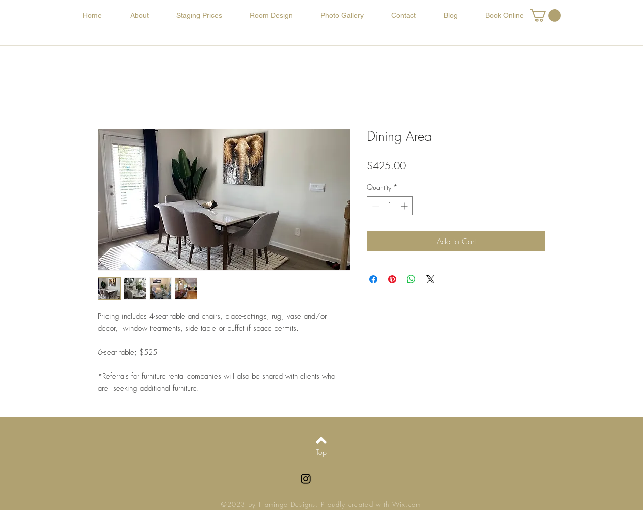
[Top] (321, 452)
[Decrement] (374, 206)
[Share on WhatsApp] (411, 279)
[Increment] (405, 206)
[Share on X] (430, 279)
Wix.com (406, 504)
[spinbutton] (390, 206)
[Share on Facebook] (373, 279)
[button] (545, 15)
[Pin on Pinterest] (392, 279)
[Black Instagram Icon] (305, 478)
